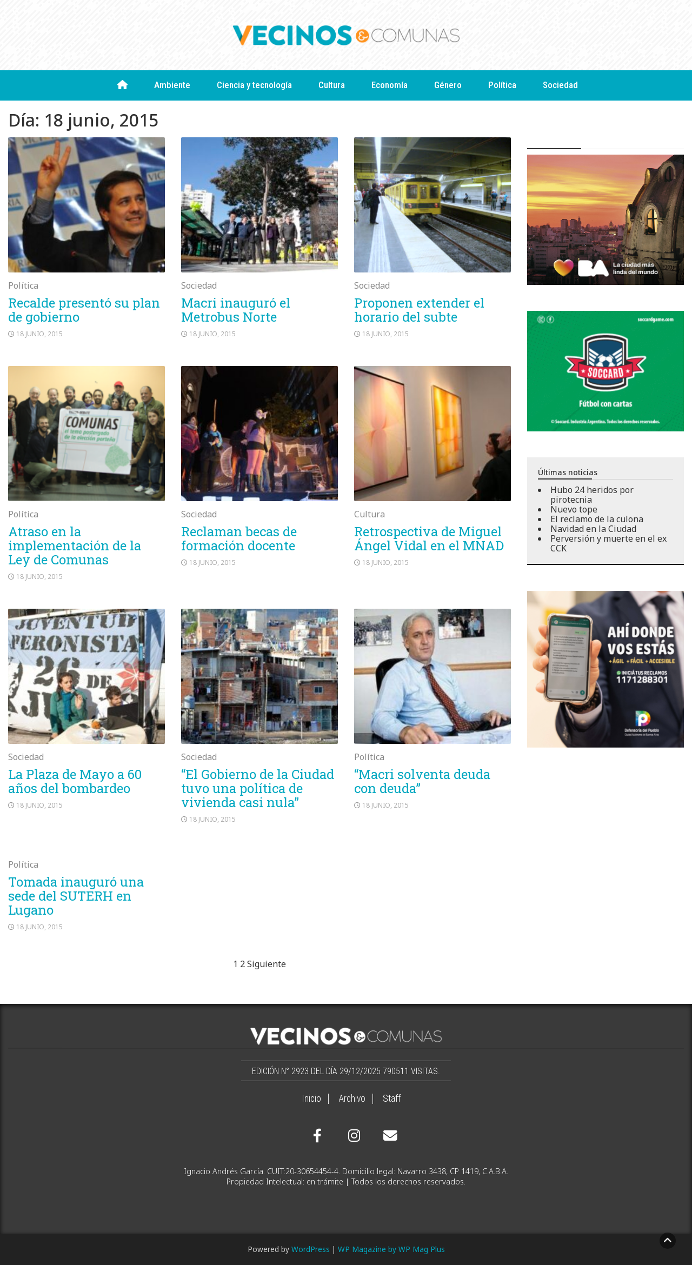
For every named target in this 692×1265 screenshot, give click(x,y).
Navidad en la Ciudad (593, 529)
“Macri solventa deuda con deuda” (422, 781)
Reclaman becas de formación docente (239, 538)
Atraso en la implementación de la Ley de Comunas (74, 545)
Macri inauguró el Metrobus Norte (235, 309)
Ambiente (172, 84)
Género (448, 84)
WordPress (310, 1249)
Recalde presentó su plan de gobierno (84, 309)
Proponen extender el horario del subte (419, 309)
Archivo (351, 1098)
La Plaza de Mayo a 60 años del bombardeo (75, 781)
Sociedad (560, 84)
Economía (389, 84)
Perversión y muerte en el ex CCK (608, 543)
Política (502, 84)
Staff (392, 1098)
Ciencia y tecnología (254, 84)
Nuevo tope (573, 509)
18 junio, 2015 (39, 333)
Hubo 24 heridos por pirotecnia (592, 494)
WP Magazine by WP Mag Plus (391, 1249)
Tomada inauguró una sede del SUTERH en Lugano (76, 895)
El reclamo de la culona (596, 519)
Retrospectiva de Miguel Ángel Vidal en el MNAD (429, 538)
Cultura (331, 84)
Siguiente (266, 964)
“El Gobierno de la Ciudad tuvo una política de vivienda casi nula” (257, 788)
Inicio (311, 1098)
